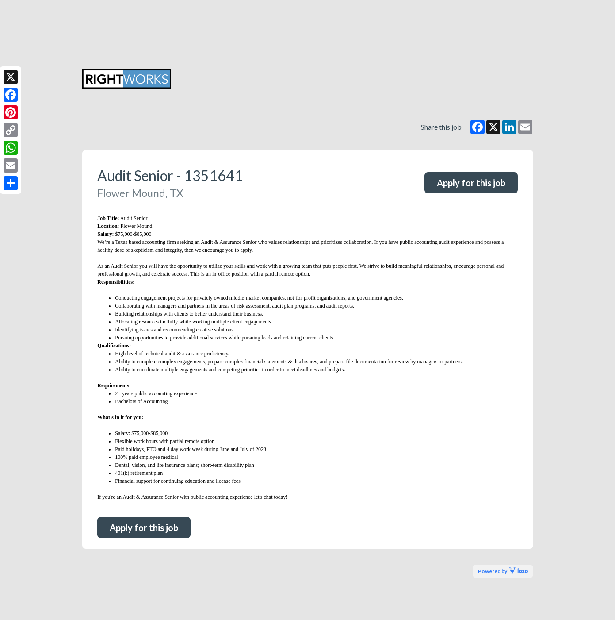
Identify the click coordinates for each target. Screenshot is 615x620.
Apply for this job (471, 182)
